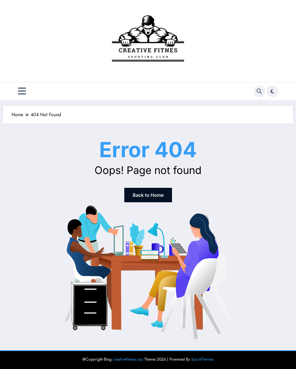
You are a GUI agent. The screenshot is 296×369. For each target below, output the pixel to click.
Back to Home (148, 195)
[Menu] (21, 91)
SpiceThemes (202, 359)
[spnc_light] (272, 91)
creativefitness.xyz (128, 359)
